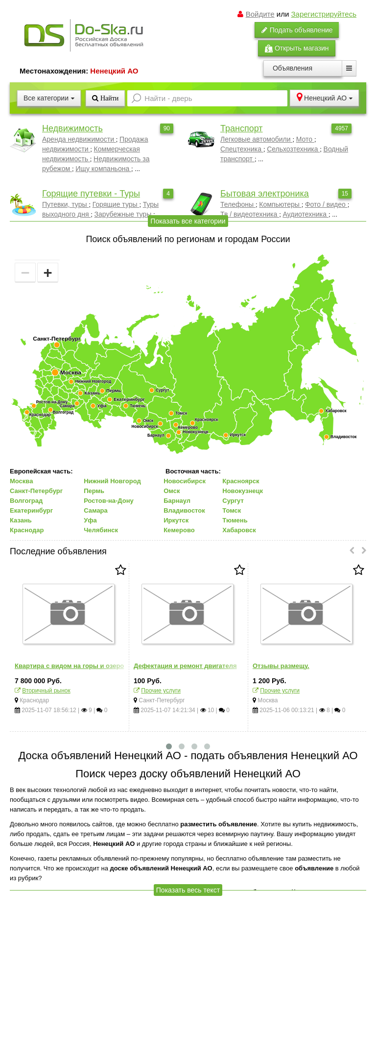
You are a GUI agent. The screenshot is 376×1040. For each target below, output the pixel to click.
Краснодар (27, 530)
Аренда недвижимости (79, 139)
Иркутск (176, 520)
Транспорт (241, 128)
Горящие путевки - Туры (91, 193)
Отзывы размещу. (281, 665)
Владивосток (184, 510)
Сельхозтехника (293, 149)
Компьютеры (280, 204)
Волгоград (26, 500)
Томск (231, 510)
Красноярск (240, 481)
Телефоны (238, 204)
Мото (305, 139)
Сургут (233, 500)
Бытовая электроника (264, 193)
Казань (21, 520)
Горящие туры (116, 204)
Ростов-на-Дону (109, 500)
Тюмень (234, 520)
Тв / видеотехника (249, 214)
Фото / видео (326, 204)
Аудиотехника (305, 214)
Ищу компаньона (103, 169)
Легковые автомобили (256, 139)
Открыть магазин (296, 48)
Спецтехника (241, 149)
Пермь (94, 491)
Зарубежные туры (124, 214)
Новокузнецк (242, 491)
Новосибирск (185, 481)
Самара (96, 510)
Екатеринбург (31, 510)
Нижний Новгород (112, 481)
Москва (21, 481)
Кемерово (179, 530)
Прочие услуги (161, 690)
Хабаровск (239, 530)
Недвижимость (72, 128)
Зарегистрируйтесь (323, 14)
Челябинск (101, 530)
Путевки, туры (65, 204)
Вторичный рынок (46, 690)
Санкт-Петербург (36, 491)
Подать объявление (296, 30)
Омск (172, 491)
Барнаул (177, 500)
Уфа (90, 520)
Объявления (292, 68)
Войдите (260, 14)
